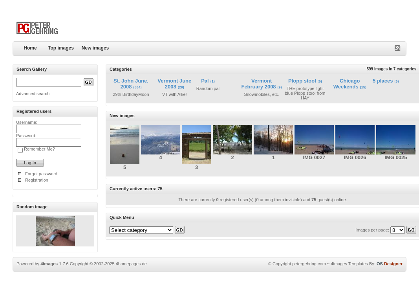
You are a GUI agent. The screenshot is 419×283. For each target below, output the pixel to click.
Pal (205, 81)
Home (30, 48)
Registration (36, 180)
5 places (383, 81)
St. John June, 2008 (130, 84)
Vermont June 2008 (174, 84)
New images (95, 48)
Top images (61, 48)
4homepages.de (131, 263)
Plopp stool (302, 81)
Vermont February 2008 (258, 84)
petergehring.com (309, 263)
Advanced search (32, 93)
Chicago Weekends (346, 84)
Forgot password (41, 173)
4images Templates (349, 263)
